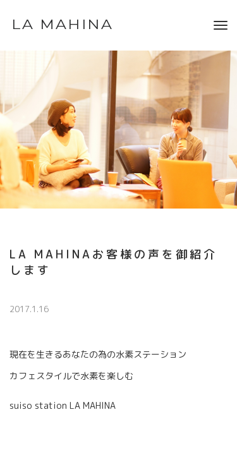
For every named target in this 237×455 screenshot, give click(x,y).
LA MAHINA (62, 24)
